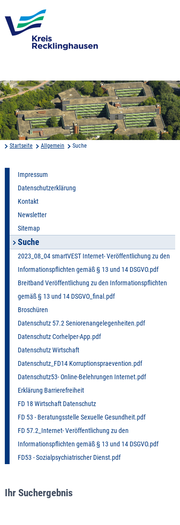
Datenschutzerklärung (47, 188)
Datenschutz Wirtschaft (48, 350)
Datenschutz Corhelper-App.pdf (59, 336)
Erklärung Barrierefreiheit (51, 390)
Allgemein (52, 145)
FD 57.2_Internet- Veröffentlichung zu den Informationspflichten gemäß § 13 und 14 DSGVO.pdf (88, 437)
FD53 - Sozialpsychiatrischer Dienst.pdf (69, 457)
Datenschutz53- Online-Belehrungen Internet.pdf (82, 377)
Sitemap (29, 228)
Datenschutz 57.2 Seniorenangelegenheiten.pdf (81, 323)
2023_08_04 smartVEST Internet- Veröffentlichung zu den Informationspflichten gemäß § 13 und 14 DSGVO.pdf (94, 262)
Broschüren (33, 310)
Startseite (21, 145)
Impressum (33, 174)
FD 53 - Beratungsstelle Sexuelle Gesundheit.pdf (81, 417)
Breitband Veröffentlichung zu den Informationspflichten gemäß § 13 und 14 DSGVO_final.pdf (92, 289)
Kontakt (28, 201)
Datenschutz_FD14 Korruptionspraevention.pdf (80, 363)
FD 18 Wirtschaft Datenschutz (57, 404)
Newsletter (32, 215)
